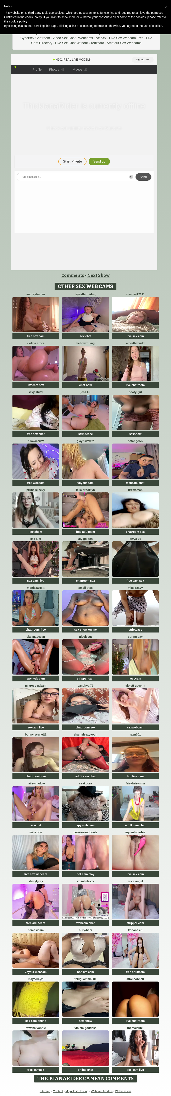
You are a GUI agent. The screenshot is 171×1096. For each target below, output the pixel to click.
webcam (135, 678)
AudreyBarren (35, 294)
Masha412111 (135, 294)
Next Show (98, 275)
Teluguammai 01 (85, 979)
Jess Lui (85, 392)
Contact (58, 1091)
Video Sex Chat (64, 38)
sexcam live (36, 727)
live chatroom (135, 385)
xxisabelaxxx (85, 881)
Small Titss (85, 587)
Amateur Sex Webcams (124, 43)
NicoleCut (85, 636)
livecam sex (36, 385)
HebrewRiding (85, 343)
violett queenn (135, 685)
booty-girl (135, 392)
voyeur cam (85, 483)
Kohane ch (135, 930)
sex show (85, 1021)
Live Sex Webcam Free (126, 38)
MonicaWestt (36, 587)
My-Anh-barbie (135, 832)
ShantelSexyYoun (85, 734)
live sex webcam (35, 874)
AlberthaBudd (135, 343)
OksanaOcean (36, 636)
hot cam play (85, 874)
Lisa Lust (35, 539)
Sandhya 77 (85, 685)
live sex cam (135, 336)
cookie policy (18, 21)
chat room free (36, 629)
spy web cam (36, 678)
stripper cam (85, 678)
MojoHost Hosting (76, 1091)
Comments (72, 275)
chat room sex (85, 727)
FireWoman (135, 490)
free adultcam (85, 531)
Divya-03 (135, 539)
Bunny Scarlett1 (35, 734)
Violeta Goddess (85, 1028)
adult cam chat (85, 776)
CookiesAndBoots (85, 832)
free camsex (35, 1069)
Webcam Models (101, 1091)
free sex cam (36, 336)
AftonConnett (135, 979)
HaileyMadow (36, 783)
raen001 (135, 734)
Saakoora (85, 783)
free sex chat (36, 434)
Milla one (35, 832)
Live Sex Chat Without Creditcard (79, 43)
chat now (85, 385)
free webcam (36, 483)
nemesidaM (36, 930)
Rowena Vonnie (36, 1028)
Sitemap (45, 1091)
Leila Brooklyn (85, 490)
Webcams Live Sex (92, 38)
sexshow (135, 434)
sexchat (35, 825)
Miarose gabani (35, 685)
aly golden (85, 539)
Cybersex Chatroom (35, 38)
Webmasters (123, 1091)
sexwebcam (135, 727)
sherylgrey (35, 881)
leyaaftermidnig (85, 294)
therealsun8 (135, 1028)
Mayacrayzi (36, 979)
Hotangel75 (135, 441)
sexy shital (35, 392)
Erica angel (135, 881)
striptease (135, 629)
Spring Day (135, 636)
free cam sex (135, 580)
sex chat (85, 336)
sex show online (85, 629)
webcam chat (135, 483)
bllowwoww (36, 441)
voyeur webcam (35, 972)
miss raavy (135, 587)
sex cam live (35, 580)
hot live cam (135, 776)
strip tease (85, 434)
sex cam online (35, 1021)
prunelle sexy (35, 490)
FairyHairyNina (135, 783)
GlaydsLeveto (85, 441)
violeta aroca (36, 343)
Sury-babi (85, 930)
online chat (85, 1069)
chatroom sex (135, 531)
